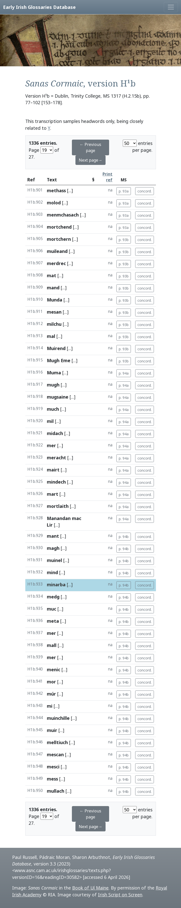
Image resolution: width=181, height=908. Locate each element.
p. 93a (124, 191)
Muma (54, 373)
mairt (53, 470)
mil (50, 421)
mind (52, 572)
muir (52, 730)
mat (51, 275)
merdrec (56, 263)
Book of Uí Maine (90, 888)
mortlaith (58, 506)
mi (49, 706)
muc (51, 609)
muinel (54, 560)
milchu (54, 324)
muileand (57, 251)
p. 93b (124, 239)
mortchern (59, 239)
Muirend (56, 348)
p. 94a (124, 373)
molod (54, 203)
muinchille (58, 718)
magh (53, 548)
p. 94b (124, 536)
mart (52, 494)
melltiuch (57, 742)
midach (55, 433)
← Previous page (90, 147)
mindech (56, 482)
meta (53, 621)
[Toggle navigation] (171, 7)
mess (52, 779)
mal (51, 336)
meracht (56, 458)
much (53, 409)
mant (53, 536)
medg (53, 597)
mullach (55, 791)
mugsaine (57, 397)
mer (51, 445)
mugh (53, 385)
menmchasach (63, 215)
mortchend (59, 227)
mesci (53, 767)
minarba (56, 584)
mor (51, 682)
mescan (55, 754)
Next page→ (90, 160)
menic (53, 669)
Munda (54, 300)
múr (51, 694)
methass (56, 190)
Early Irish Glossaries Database (39, 7)
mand (53, 288)
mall (51, 645)
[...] (70, 190)
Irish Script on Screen (120, 895)
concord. (144, 191)
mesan (54, 312)
